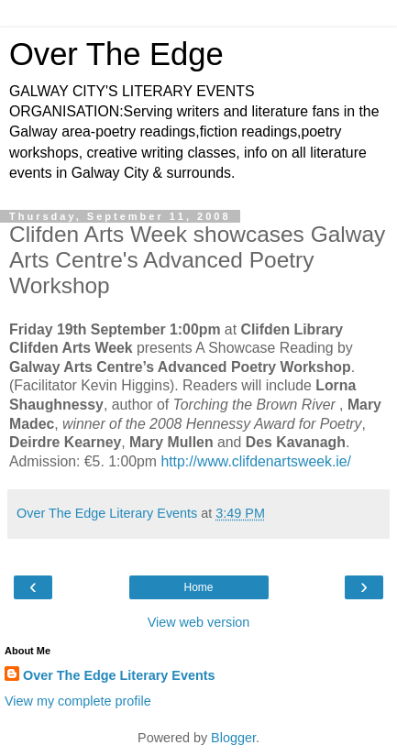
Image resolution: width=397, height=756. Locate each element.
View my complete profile (78, 701)
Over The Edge (116, 54)
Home (198, 587)
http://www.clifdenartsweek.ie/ (255, 461)
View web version (199, 622)
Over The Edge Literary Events (119, 675)
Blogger (233, 737)
